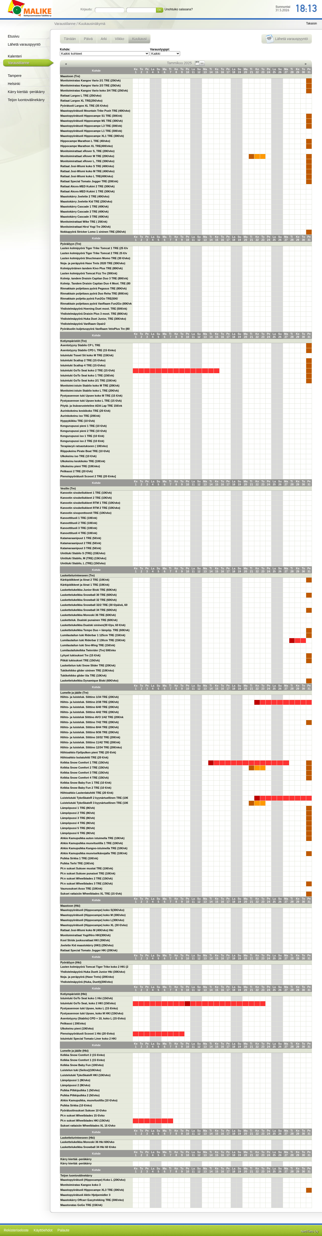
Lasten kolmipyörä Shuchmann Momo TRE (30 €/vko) (95, 258)
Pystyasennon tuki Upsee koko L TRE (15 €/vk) (91, 400)
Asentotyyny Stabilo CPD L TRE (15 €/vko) (88, 350)
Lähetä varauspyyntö (24, 44)
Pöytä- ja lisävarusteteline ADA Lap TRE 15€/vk (91, 405)
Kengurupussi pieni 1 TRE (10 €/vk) (83, 425)
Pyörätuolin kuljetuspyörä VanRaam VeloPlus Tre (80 (95, 328)
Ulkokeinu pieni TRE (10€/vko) (80, 466)
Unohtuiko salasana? (179, 9)
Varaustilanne (18, 63)
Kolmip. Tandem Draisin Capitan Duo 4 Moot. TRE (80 (95, 283)
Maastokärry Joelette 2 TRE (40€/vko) (84, 196)
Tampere (14, 76)
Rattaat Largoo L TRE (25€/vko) (80, 95)
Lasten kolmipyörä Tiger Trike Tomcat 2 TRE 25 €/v (93, 253)
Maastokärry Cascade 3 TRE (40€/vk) (84, 216)
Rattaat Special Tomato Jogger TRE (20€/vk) (89, 181)
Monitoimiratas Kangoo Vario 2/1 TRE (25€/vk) (90, 80)
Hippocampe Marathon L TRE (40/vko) (85, 140)
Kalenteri (15, 56)
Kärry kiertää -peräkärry (26, 92)
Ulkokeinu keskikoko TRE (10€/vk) (82, 461)
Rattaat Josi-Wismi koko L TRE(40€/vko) (86, 176)
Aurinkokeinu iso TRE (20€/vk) (80, 415)
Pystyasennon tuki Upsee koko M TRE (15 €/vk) (91, 395)
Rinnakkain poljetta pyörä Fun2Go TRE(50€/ (89, 298)
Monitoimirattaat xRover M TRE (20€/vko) (87, 156)
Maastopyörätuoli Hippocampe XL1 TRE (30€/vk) (92, 135)
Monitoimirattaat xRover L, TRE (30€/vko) (87, 161)
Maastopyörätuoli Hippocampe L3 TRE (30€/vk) (91, 125)
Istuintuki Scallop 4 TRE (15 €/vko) (82, 365)
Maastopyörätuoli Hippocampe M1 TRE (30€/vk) (91, 120)
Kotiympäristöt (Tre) (73, 340)
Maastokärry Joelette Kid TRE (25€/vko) (86, 201)
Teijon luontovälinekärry (26, 100)
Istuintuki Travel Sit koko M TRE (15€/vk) (86, 355)
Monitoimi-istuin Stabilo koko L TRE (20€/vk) (89, 390)
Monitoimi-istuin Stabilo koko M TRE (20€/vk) (89, 385)
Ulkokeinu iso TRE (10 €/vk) (78, 456)
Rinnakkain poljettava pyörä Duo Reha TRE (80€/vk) (94, 293)
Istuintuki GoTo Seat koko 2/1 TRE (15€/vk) (88, 380)
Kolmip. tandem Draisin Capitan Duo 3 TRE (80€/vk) (94, 278)
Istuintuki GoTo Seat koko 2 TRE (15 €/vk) (87, 370)
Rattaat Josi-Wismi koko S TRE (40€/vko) (87, 166)
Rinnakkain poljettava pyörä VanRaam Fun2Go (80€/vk (96, 303)
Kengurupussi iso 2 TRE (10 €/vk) (82, 441)
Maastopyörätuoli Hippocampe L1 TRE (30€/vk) (91, 130)
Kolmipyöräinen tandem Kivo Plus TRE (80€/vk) (91, 268)
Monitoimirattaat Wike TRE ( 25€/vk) (83, 221)
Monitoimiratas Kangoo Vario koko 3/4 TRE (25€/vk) (94, 90)
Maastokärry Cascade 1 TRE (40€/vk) (84, 206)
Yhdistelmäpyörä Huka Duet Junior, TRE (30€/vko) (93, 318)
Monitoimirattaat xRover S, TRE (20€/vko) (87, 151)
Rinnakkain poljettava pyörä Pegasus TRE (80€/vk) (93, 288)
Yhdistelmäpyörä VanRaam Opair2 (82, 323)
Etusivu (13, 36)
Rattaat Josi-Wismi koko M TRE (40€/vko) (87, 171)
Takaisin (311, 23)
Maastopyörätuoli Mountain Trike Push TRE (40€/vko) (95, 110)
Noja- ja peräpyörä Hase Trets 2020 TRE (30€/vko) (92, 263)
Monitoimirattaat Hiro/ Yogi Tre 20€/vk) (85, 226)
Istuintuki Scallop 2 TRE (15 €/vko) (82, 360)
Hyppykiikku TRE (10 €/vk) (77, 420)
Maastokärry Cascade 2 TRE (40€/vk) (84, 211)
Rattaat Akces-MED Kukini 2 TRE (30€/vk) (87, 186)
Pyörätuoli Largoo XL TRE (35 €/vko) (84, 105)
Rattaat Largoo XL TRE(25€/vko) (81, 100)
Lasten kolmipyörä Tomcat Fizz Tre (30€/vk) (88, 273)
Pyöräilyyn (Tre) (70, 243)
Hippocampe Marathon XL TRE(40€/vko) (86, 146)
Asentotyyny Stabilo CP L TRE (80, 345)
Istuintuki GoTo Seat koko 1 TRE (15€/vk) (87, 375)
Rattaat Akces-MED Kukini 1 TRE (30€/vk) (87, 191)
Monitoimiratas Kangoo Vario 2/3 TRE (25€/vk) (90, 85)
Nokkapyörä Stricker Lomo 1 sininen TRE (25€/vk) (93, 231)
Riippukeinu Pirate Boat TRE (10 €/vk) (85, 451)
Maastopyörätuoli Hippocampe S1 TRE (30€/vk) (91, 115)
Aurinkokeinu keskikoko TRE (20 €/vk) (85, 410)
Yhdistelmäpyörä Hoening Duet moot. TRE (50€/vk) (93, 308)
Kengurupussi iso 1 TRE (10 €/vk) (82, 435)
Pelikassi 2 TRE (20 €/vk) (76, 471)
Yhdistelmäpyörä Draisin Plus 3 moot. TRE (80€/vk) (94, 313)
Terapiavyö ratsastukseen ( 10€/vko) (84, 446)
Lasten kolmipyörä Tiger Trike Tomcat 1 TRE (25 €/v (94, 248)
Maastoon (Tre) (70, 76)
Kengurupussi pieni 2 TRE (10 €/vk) (83, 430)
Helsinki (14, 84)
